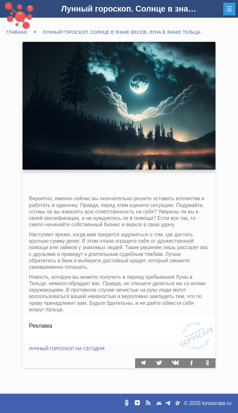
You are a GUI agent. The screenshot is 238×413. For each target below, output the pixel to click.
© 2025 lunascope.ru (208, 403)
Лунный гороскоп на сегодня (67, 348)
